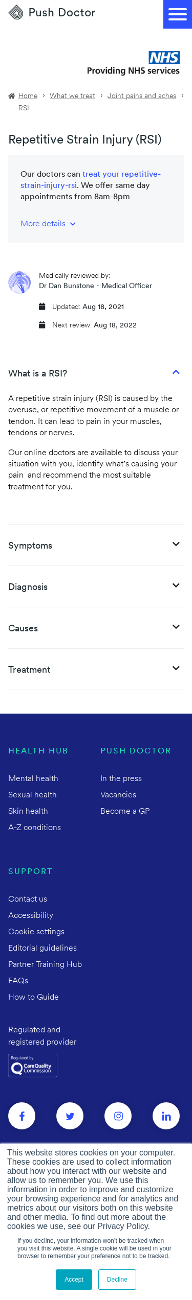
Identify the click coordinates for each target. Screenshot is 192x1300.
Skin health (28, 812)
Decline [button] (117, 1279)
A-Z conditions (34, 828)
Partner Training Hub (45, 965)
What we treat (72, 96)
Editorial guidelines (42, 948)
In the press (121, 779)
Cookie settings (36, 932)
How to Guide (33, 998)
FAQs (18, 981)
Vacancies (118, 795)
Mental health (33, 779)
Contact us (27, 899)
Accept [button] (74, 1279)
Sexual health (32, 795)
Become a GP (125, 812)
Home (27, 96)
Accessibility (30, 916)
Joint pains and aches (142, 96)
